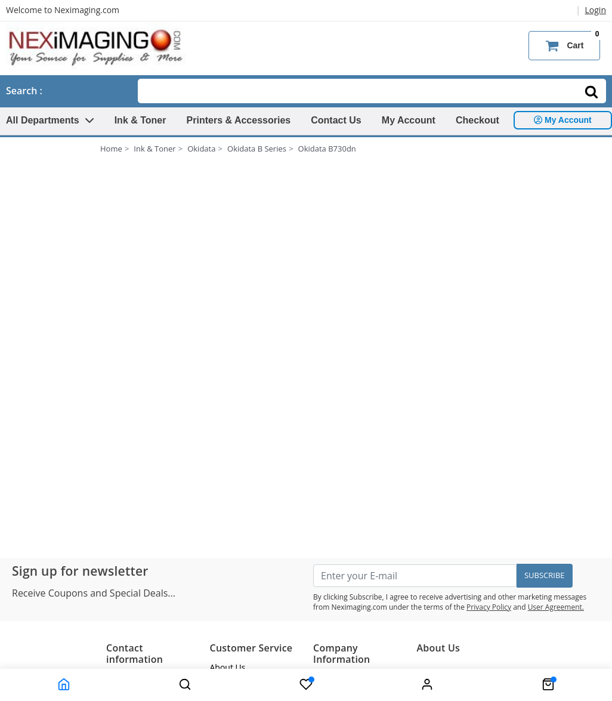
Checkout (477, 120)
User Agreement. (556, 607)
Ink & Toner (140, 120)
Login (595, 10)
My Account (408, 120)
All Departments (50, 120)
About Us (228, 667)
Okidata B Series (256, 148)
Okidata (201, 148)
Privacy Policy (488, 607)
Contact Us (336, 120)
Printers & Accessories (239, 120)
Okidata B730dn (327, 148)
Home (111, 148)
